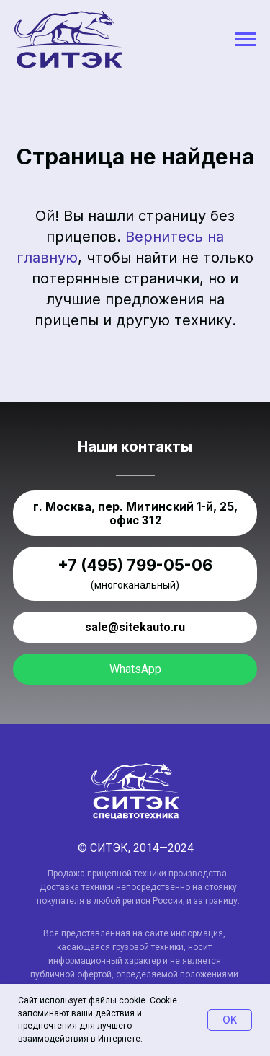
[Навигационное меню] (245, 39)
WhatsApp (135, 669)
